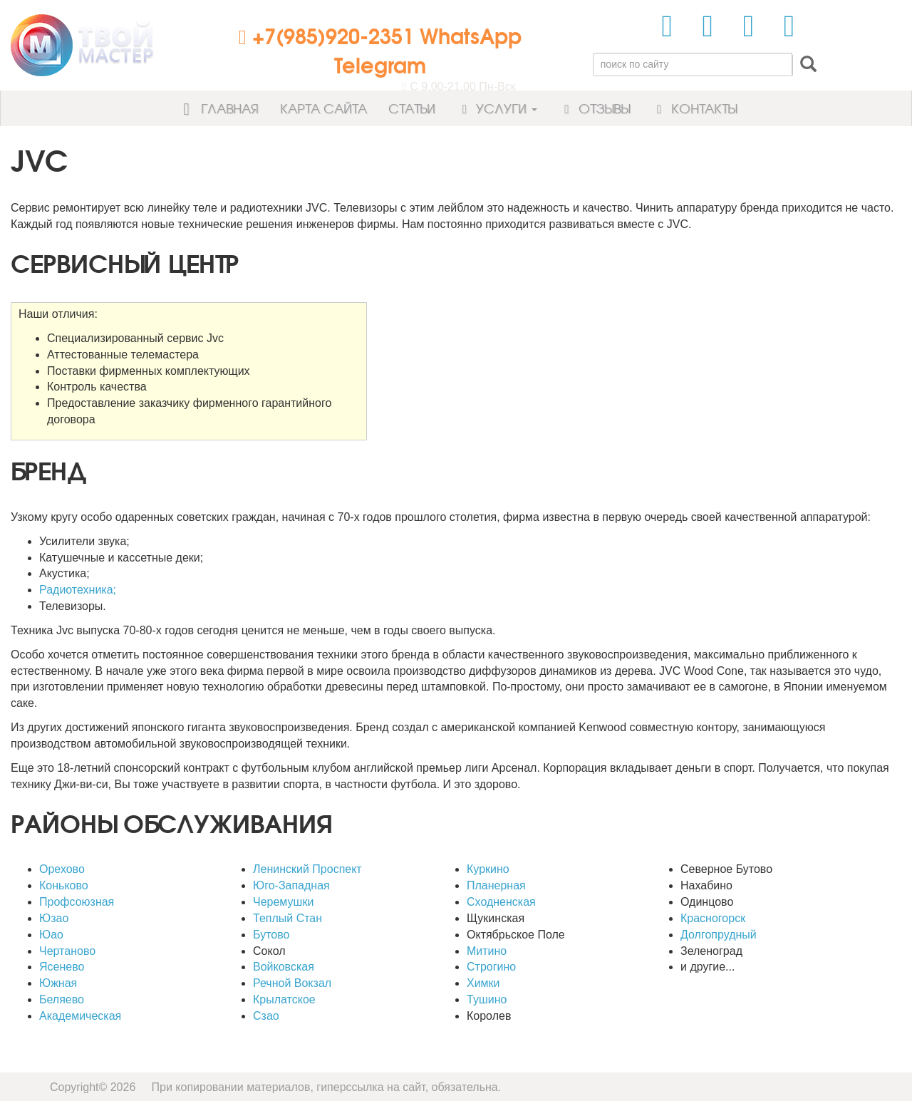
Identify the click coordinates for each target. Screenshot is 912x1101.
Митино (487, 951)
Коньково (63, 885)
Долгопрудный (718, 935)
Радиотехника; (77, 590)
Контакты (694, 108)
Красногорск (712, 918)
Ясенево (61, 967)
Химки (483, 983)
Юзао (53, 918)
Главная (216, 108)
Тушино (487, 999)
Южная (58, 983)
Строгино (491, 967)
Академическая (80, 1016)
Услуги (497, 108)
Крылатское (284, 999)
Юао (51, 935)
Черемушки (283, 902)
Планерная (496, 885)
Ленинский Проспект (307, 869)
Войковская (283, 967)
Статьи (411, 108)
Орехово (62, 869)
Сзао (266, 1016)
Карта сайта (323, 108)
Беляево (61, 999)
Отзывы (594, 108)
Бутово (271, 935)
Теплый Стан (287, 918)
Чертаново (67, 951)
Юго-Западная (291, 885)
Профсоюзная (76, 902)
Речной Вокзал (292, 983)
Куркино (488, 869)
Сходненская (501, 902)
